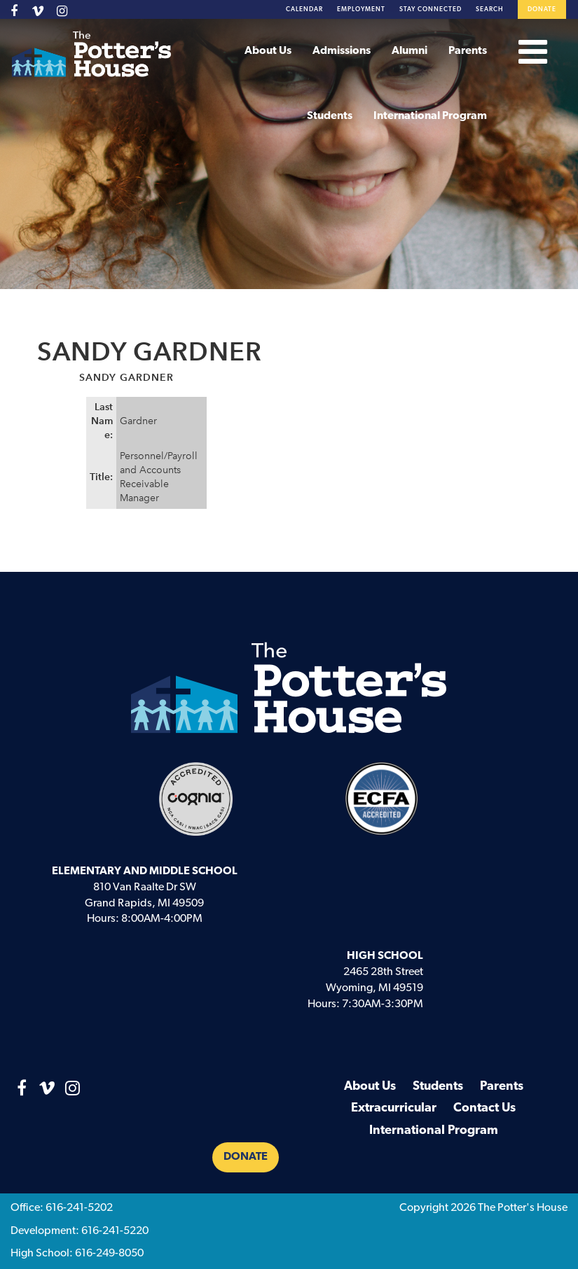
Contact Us (484, 1108)
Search (490, 9)
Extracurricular (393, 1108)
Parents (467, 51)
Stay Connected (430, 9)
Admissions (341, 51)
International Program (430, 116)
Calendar (304, 9)
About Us (268, 51)
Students (329, 116)
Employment (361, 9)
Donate (542, 9)
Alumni (409, 51)
